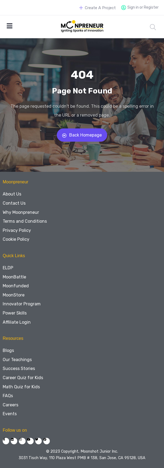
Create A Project (97, 7)
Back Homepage (82, 135)
